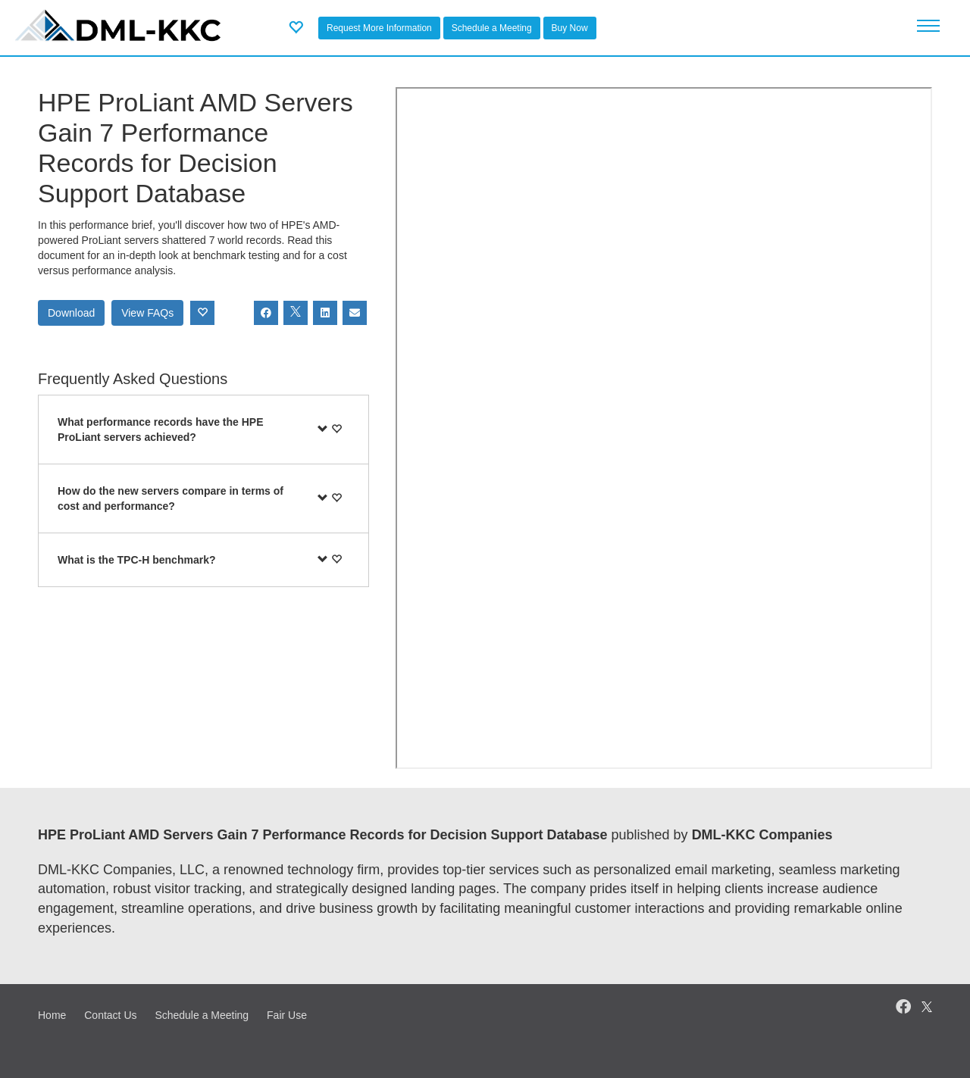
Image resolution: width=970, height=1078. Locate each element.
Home (52, 1015)
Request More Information (379, 28)
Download (71, 313)
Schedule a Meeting (492, 28)
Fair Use (287, 1015)
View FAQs (147, 313)
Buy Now (570, 28)
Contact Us (110, 1015)
